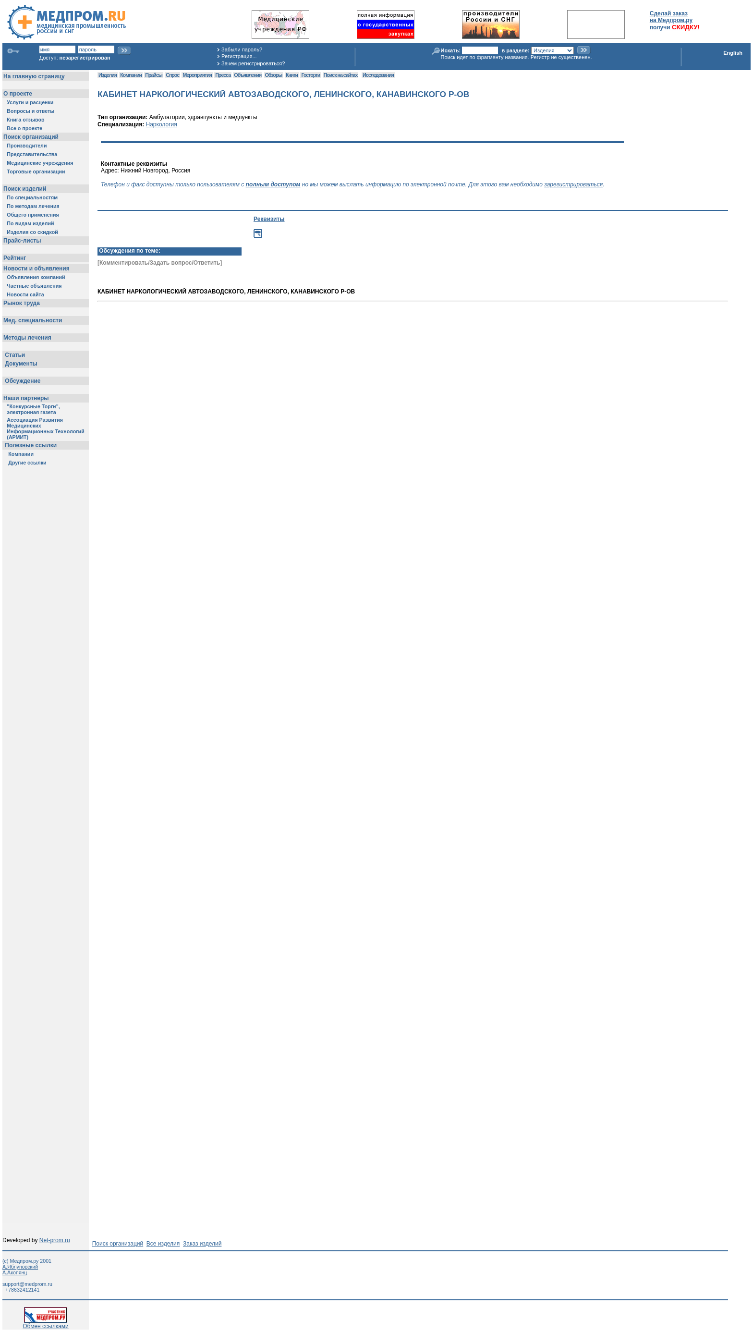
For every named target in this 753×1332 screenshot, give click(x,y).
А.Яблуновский (20, 1267)
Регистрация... (238, 56)
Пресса (222, 75)
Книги (292, 75)
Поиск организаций (118, 1243)
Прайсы (153, 75)
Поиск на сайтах (341, 75)
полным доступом (273, 184)
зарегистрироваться (573, 184)
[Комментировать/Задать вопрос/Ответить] (159, 262)
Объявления (247, 75)
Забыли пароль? (241, 49)
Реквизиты (269, 219)
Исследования (378, 75)
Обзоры (273, 75)
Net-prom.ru (54, 1240)
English (732, 53)
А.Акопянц (14, 1272)
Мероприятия (197, 75)
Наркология (161, 124)
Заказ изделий (202, 1243)
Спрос (172, 75)
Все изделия (163, 1243)
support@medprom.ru (27, 1284)
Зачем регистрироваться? (253, 63)
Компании (131, 75)
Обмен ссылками (46, 1324)
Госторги (310, 75)
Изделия (107, 75)
